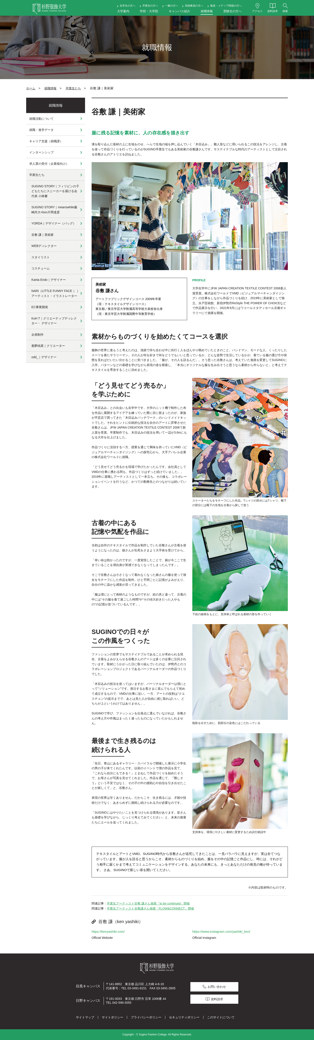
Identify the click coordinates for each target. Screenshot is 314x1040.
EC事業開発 (39, 307)
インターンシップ (41, 152)
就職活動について (41, 118)
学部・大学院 (149, 11)
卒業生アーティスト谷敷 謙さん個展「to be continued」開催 (148, 903)
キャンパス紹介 (179, 11)
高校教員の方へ (194, 5)
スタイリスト (40, 257)
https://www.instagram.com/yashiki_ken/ (221, 931)
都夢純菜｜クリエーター (48, 345)
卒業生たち (73, 88)
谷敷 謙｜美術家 (42, 234)
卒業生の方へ (150, 5)
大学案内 (123, 11)
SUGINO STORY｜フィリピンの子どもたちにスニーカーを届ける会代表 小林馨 (55, 191)
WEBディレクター (44, 246)
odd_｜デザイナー (43, 357)
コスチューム (40, 268)
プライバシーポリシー (146, 1017)
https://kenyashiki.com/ (108, 931)
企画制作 (37, 334)
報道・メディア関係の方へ (226, 5)
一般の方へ (171, 5)
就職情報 (207, 11)
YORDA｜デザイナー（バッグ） (53, 223)
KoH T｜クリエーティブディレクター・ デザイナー (54, 321)
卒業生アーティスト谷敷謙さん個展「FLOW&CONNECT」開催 (150, 908)
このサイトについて (221, 1017)
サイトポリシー (112, 1017)
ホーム (30, 88)
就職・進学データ (41, 130)
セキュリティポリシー (184, 1017)
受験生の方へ (232, 11)
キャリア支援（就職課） (46, 141)
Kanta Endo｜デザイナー (48, 279)
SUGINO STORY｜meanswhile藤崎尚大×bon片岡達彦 (54, 209)
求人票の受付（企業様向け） (49, 163)
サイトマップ (85, 1017)
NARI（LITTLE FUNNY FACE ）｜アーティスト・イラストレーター (55, 293)
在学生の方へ (127, 5)
